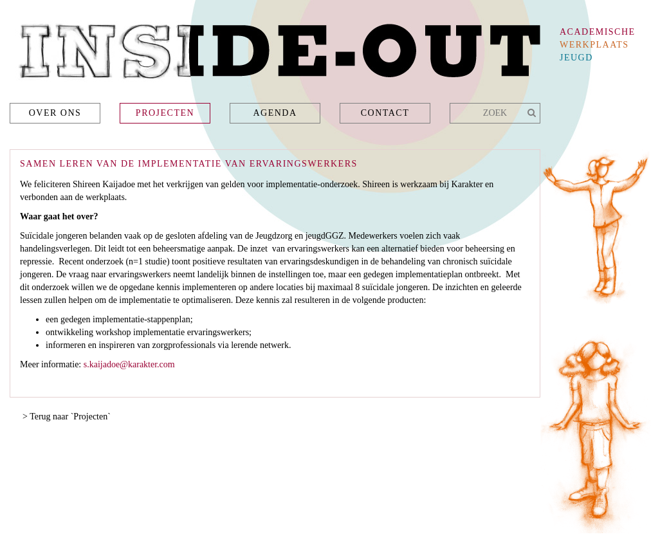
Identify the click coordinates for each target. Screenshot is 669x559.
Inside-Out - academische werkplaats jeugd (275, 55)
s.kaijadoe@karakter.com (129, 364)
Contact (385, 113)
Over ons (55, 113)
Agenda (275, 113)
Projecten (165, 113)
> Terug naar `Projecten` (67, 416)
